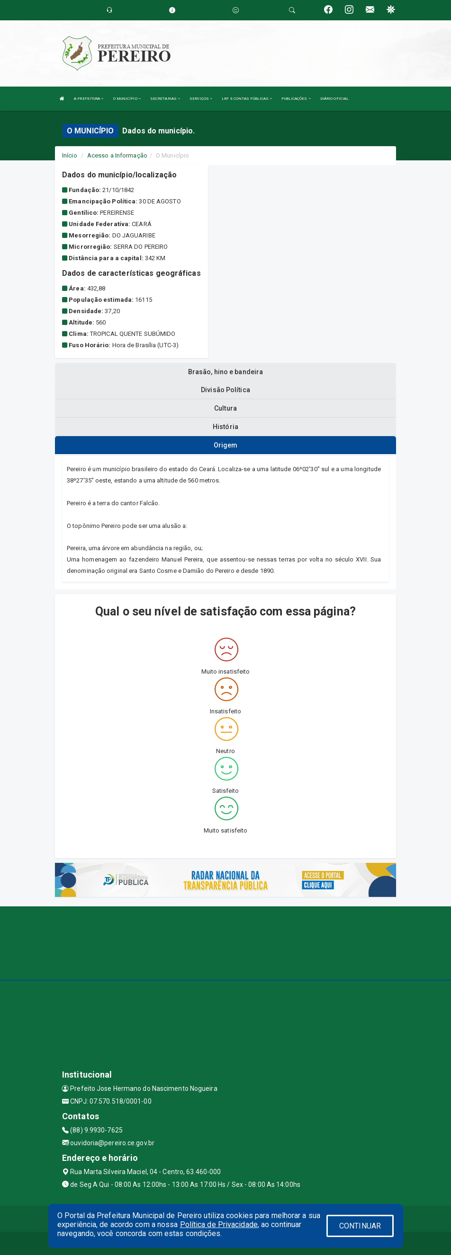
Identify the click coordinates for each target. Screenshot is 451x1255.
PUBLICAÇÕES (295, 99)
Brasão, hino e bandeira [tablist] (225, 372)
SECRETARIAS (165, 99)
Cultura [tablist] (225, 408)
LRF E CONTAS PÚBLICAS (247, 99)
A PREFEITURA (88, 99)
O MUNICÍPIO (127, 99)
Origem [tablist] (226, 445)
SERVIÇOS (200, 99)
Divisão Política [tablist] (225, 390)
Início (69, 155)
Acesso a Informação (117, 155)
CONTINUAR (360, 1225)
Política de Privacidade (219, 1224)
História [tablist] (225, 426)
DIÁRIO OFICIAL (334, 99)
